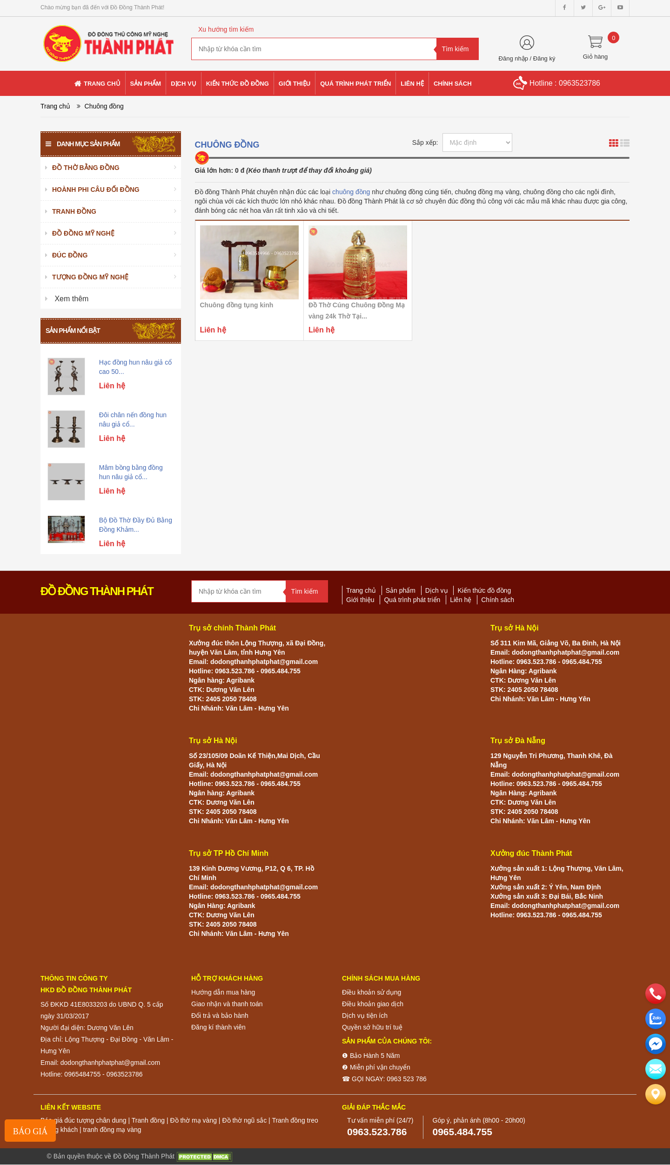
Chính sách (497, 599)
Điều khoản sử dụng (371, 992)
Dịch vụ (436, 590)
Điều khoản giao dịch (372, 1004)
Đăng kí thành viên (218, 1027)
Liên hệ (460, 599)
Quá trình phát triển (412, 599)
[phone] (655, 993)
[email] (655, 1044)
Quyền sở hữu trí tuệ (372, 1027)
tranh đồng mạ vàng (112, 1129)
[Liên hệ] (655, 1094)
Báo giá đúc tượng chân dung (83, 1120)
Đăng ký (544, 58)
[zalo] (655, 1019)
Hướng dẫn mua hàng (223, 992)
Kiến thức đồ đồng (484, 590)
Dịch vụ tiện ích (365, 1015)
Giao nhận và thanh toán (227, 1004)
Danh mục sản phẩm (83, 144)
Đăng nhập (513, 58)
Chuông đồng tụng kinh (237, 305)
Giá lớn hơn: (214, 170)
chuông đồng (351, 192)
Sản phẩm (400, 590)
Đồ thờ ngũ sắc (244, 1120)
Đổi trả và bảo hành (219, 1015)
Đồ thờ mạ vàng (193, 1120)
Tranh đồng (148, 1120)
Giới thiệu (360, 599)
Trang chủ (55, 106)
